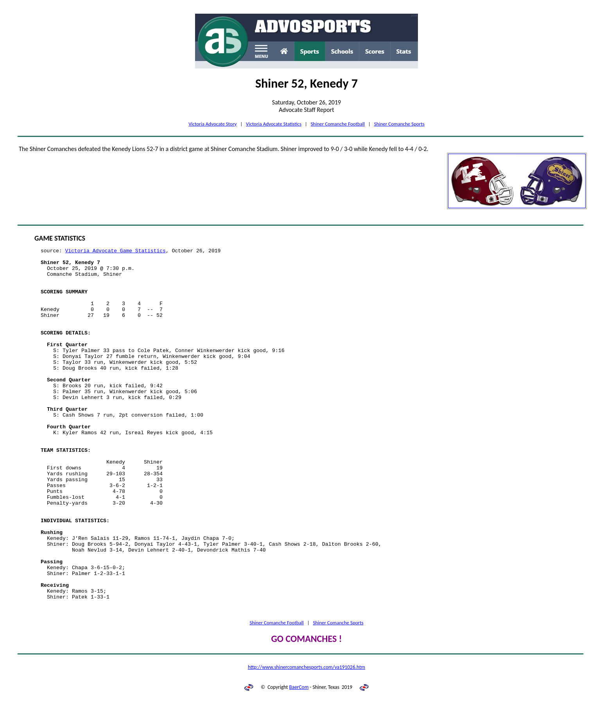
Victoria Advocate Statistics (273, 124)
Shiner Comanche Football (338, 124)
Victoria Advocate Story (212, 124)
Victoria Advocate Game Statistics (115, 251)
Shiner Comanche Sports (399, 124)
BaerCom (299, 687)
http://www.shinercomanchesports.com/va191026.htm (306, 667)
